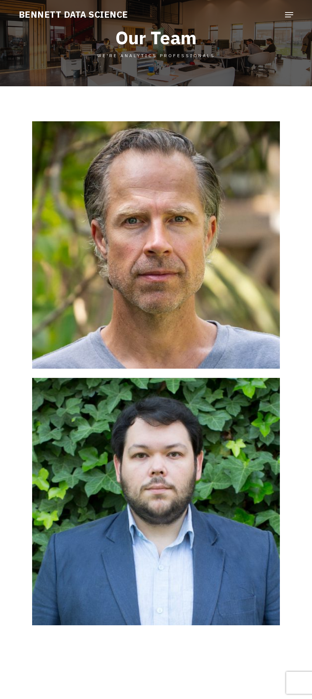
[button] (289, 14)
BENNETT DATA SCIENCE (73, 14)
